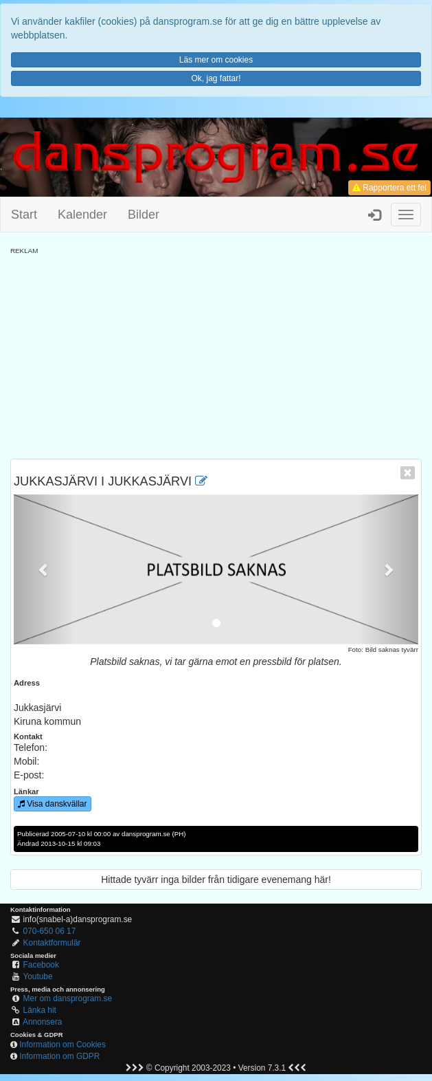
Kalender (82, 214)
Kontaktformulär (52, 943)
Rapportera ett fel (389, 188)
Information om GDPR (59, 1056)
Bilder (143, 214)
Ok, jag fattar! (215, 78)
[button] (44, 569)
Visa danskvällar (52, 804)
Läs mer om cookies (216, 60)
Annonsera (42, 1022)
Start (24, 214)
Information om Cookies (62, 1044)
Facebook (41, 965)
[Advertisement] (216, 352)
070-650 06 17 (49, 931)
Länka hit (39, 1010)
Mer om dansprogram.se (68, 998)
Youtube (37, 976)
